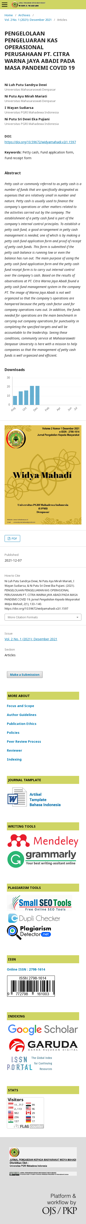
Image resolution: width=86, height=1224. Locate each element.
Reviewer (14, 750)
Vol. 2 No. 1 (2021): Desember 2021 (28, 20)
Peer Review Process (24, 741)
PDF (14, 538)
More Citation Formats (23, 617)
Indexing (14, 759)
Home (9, 15)
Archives (24, 15)
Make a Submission (24, 675)
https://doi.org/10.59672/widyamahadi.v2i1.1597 (40, 142)
